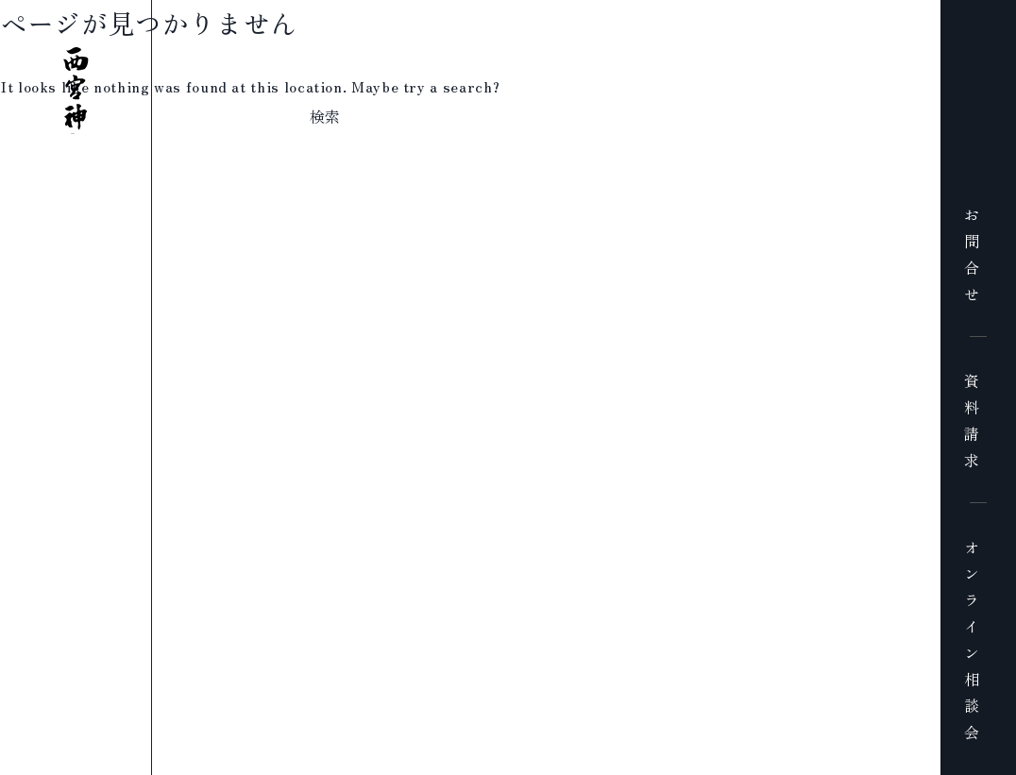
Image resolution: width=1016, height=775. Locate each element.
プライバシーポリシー (413, 762)
